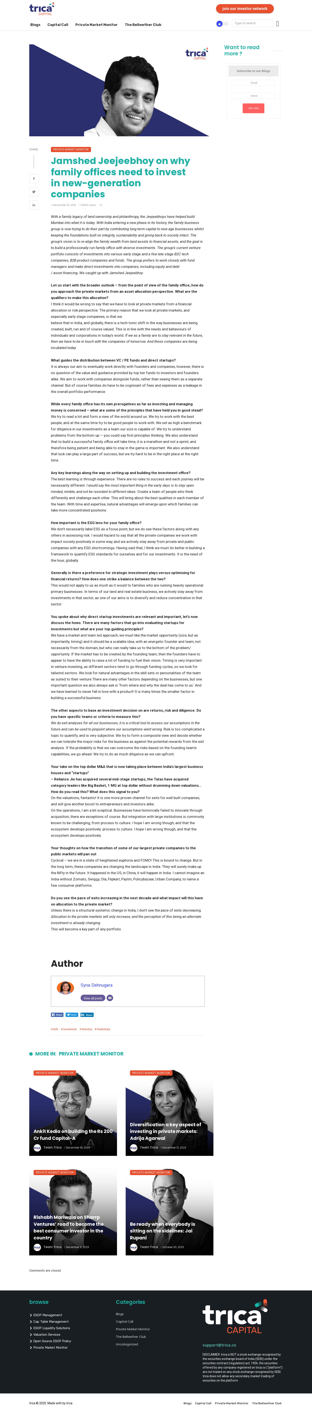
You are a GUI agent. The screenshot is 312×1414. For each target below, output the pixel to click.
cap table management (49, 1322)
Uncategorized (127, 1344)
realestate (103, 1029)
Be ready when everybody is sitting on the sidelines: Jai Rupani (162, 1231)
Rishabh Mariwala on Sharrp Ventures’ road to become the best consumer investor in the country (69, 1227)
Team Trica (53, 1147)
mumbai (87, 1029)
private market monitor (48, 1348)
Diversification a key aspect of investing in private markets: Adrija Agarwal (165, 1131)
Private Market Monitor (96, 25)
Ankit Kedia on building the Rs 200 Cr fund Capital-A (73, 1134)
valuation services (44, 1335)
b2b (55, 1029)
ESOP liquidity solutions (49, 1328)
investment (70, 1029)
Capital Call (57, 25)
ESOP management (45, 1315)
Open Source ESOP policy (50, 1341)
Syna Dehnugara (97, 985)
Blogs (35, 25)
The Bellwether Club (143, 25)
